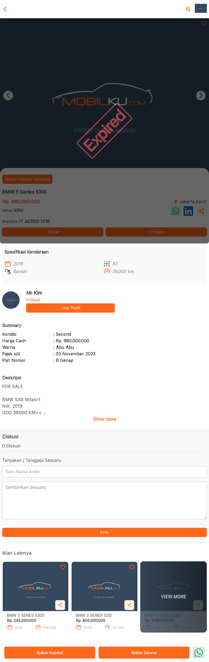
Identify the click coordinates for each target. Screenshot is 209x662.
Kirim (104, 532)
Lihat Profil (70, 308)
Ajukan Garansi (144, 653)
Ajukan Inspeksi (49, 653)
